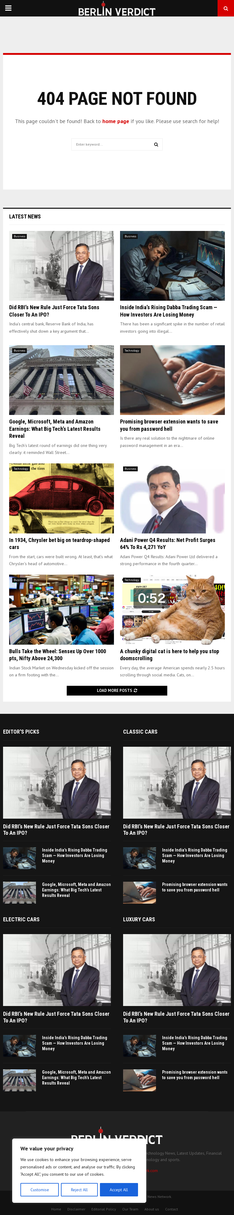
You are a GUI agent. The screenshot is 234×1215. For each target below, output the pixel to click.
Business (19, 236)
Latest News (25, 216)
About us (151, 1209)
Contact (171, 1209)
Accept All (119, 1189)
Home (56, 1209)
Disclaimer (76, 1209)
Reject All (79, 1189)
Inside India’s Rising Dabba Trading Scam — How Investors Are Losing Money (74, 855)
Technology (132, 350)
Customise (39, 1189)
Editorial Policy (103, 1209)
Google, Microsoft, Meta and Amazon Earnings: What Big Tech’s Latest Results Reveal (55, 428)
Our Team (130, 1209)
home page (115, 121)
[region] (79, 1171)
